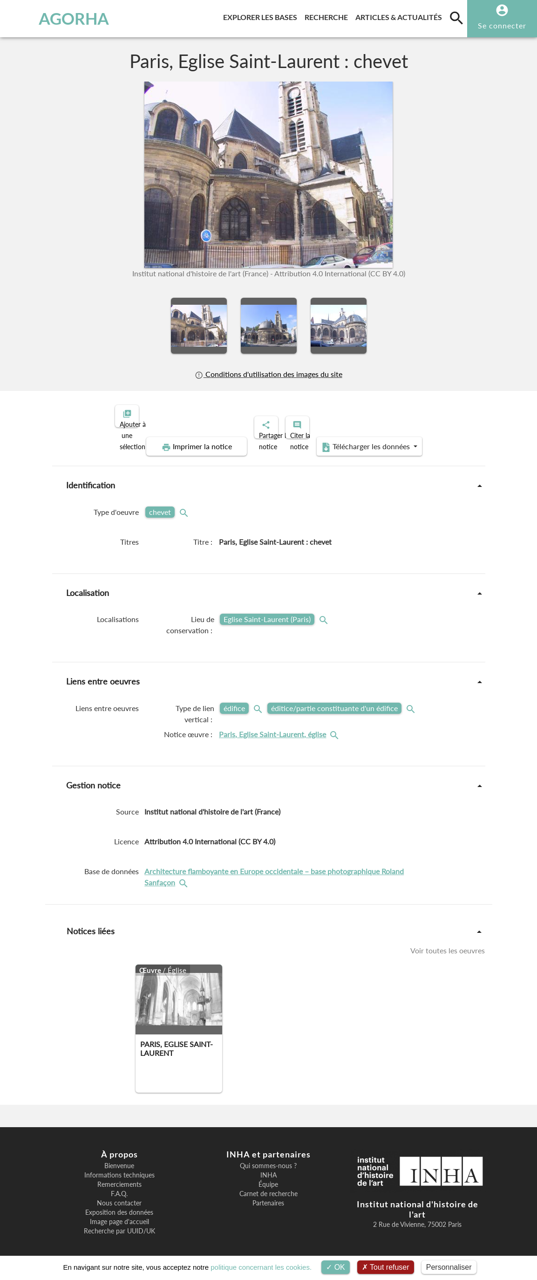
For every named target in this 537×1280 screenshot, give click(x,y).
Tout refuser (385, 1267)
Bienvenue (119, 1158)
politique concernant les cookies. (261, 1267)
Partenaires (268, 1195)
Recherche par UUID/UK (119, 1223)
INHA (268, 1167)
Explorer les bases (262, 15)
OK (335, 1267)
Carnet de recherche (268, 1186)
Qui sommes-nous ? (268, 1158)
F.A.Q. (119, 1186)
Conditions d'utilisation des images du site (268, 374)
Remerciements (119, 1176)
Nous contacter (119, 1195)
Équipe (268, 1176)
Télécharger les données (373, 439)
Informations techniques (119, 1167)
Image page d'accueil (119, 1214)
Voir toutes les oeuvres (447, 942)
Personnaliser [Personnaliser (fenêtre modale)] (449, 1267)
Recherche (328, 15)
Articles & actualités (400, 15)
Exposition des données (119, 1204)
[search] (456, 18)
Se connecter (502, 25)
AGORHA (51, 18)
